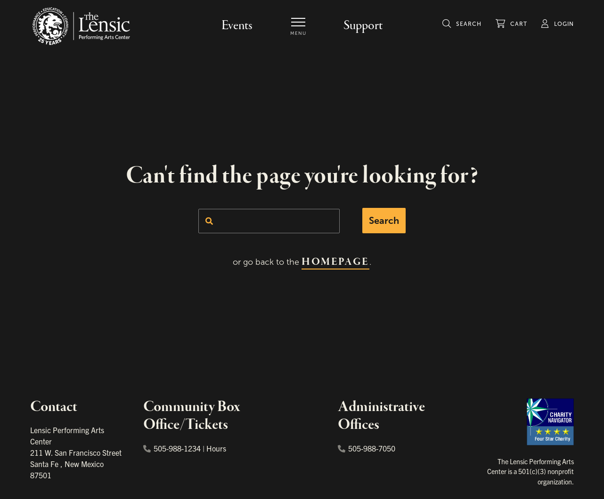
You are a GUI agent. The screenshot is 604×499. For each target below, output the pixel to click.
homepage (335, 262)
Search (384, 220)
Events (237, 25)
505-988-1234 (172, 448)
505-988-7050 (366, 448)
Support (363, 25)
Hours (216, 448)
